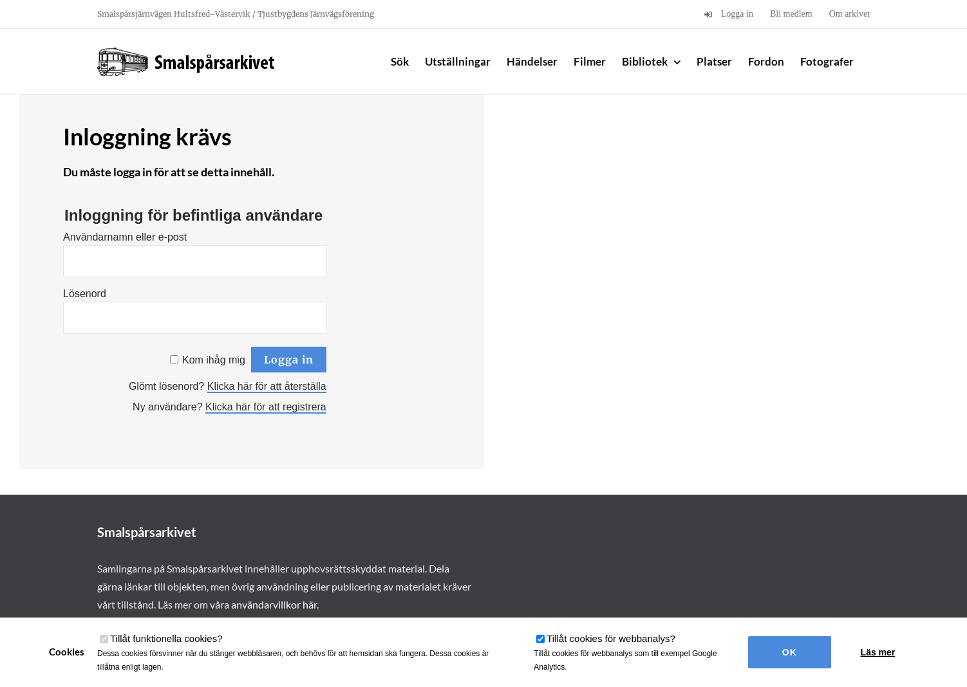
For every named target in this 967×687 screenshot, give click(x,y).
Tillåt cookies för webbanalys (611, 638)
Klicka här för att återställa (266, 386)
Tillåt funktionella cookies (166, 638)
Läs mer (878, 652)
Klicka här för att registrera (265, 406)
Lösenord (84, 293)
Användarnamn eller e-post (125, 237)
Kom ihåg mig (213, 359)
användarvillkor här (274, 604)
